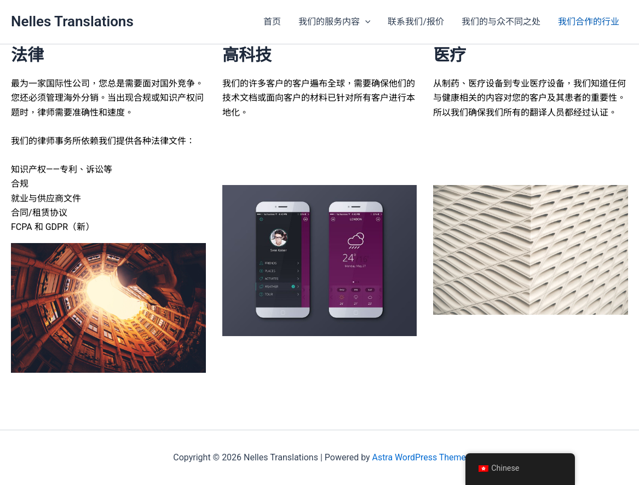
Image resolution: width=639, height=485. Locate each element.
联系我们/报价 (416, 21)
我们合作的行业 (588, 21)
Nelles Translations (72, 21)
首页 (272, 21)
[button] (365, 22)
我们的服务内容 (334, 22)
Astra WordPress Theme (419, 457)
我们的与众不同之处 (501, 21)
